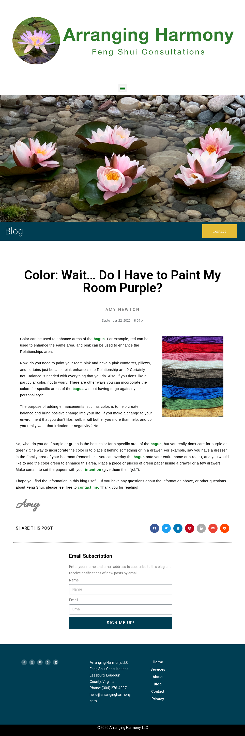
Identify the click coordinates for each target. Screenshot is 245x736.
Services (157, 669)
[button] (122, 88)
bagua (99, 339)
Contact (157, 691)
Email (73, 600)
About (158, 677)
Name (74, 580)
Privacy (157, 699)
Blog (158, 684)
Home (158, 662)
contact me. (88, 487)
